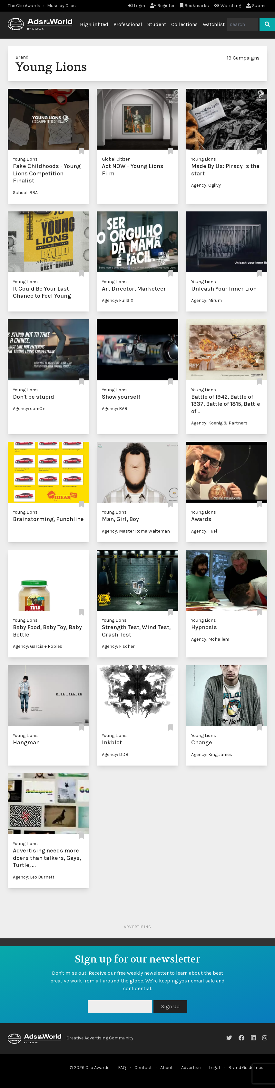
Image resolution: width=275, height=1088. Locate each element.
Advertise (191, 1067)
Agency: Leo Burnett (33, 877)
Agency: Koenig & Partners (219, 423)
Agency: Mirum (206, 300)
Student (156, 24)
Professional (127, 24)
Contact (143, 1067)
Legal (214, 1067)
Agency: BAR (114, 408)
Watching (227, 5)
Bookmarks (194, 5)
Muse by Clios (61, 5)
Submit (256, 5)
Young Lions (25, 159)
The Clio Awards (24, 5)
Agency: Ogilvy (206, 185)
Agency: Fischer (118, 646)
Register (162, 5)
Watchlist (214, 24)
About (166, 1067)
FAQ (122, 1067)
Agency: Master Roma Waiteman (136, 531)
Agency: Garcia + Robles (37, 646)
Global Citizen (116, 159)
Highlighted (94, 24)
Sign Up (170, 1006)
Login (136, 5)
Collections (184, 24)
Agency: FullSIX (117, 300)
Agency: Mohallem (210, 639)
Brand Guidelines (245, 1067)
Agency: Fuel (204, 531)
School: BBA (25, 192)
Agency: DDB (115, 754)
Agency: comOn (29, 408)
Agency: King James (211, 754)
